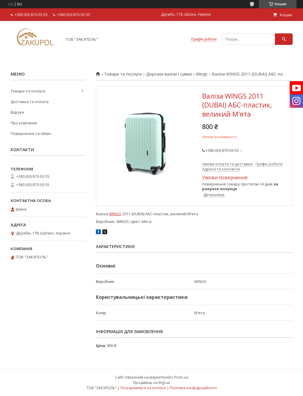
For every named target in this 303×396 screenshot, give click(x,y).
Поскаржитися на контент (143, 387)
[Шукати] (284, 39)
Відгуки (17, 112)
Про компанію (24, 123)
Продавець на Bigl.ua (151, 382)
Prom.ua (181, 377)
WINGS (115, 213)
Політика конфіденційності (193, 387)
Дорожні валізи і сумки (169, 74)
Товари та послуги (123, 74)
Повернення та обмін (31, 133)
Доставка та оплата (30, 101)
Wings (201, 74)
